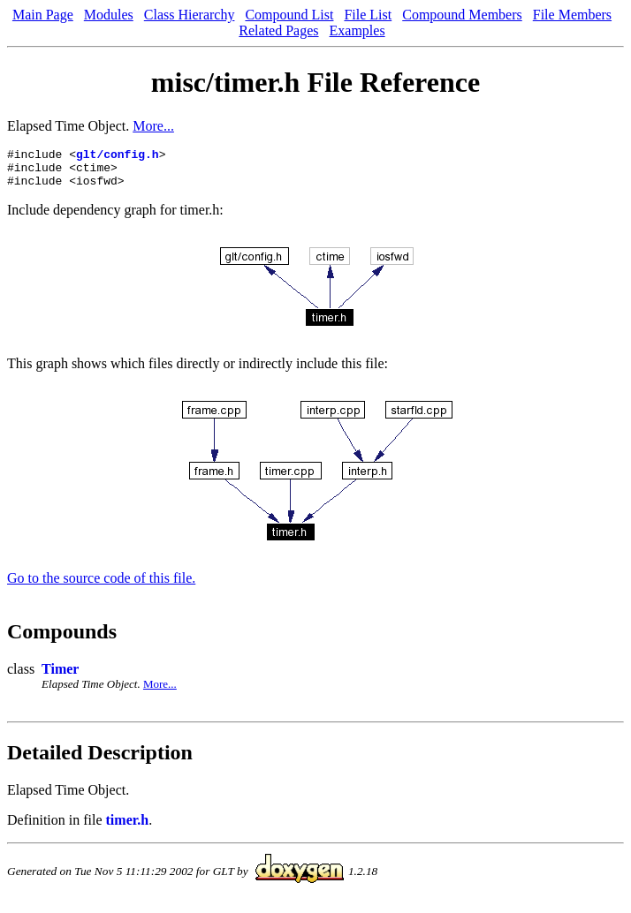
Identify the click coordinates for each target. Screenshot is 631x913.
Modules (108, 14)
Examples (357, 30)
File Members (572, 14)
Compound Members (462, 14)
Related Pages (278, 30)
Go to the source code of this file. (101, 585)
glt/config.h (117, 156)
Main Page (42, 14)
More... (153, 125)
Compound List (289, 14)
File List (368, 14)
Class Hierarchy (189, 14)
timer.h (127, 827)
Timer (60, 676)
